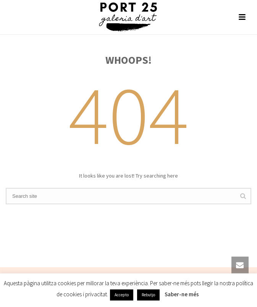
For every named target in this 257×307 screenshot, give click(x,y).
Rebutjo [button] (148, 294)
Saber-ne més (182, 294)
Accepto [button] (122, 294)
